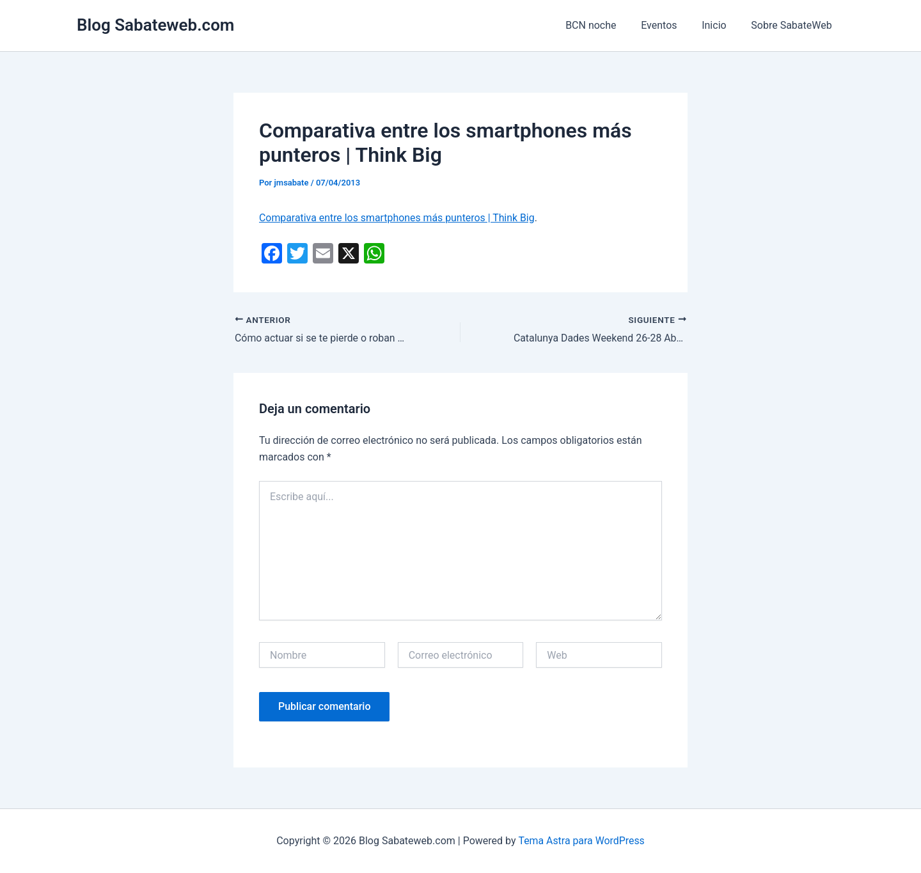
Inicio (720, 25)
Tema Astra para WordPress (581, 841)
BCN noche (605, 25)
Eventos (670, 25)
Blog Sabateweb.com (155, 25)
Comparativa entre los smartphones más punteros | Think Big (398, 218)
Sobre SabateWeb (793, 25)
